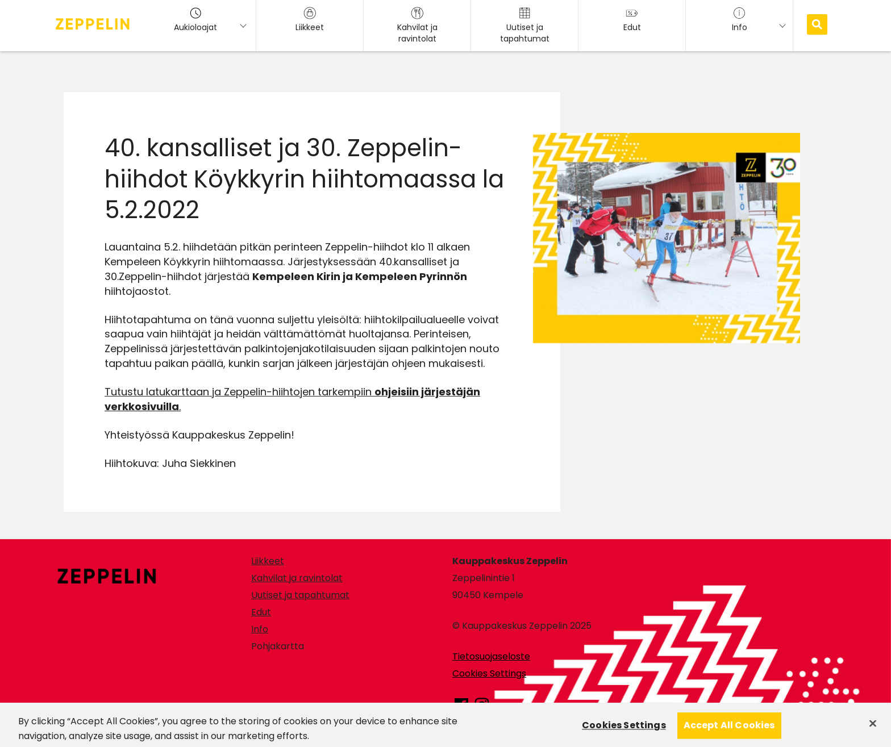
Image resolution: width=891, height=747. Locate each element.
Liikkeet (267, 560)
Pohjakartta (277, 646)
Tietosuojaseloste (491, 656)
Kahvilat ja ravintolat (297, 578)
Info (259, 629)
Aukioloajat (195, 20)
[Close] (872, 728)
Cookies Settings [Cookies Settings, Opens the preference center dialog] (624, 730)
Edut (261, 612)
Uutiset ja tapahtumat (300, 595)
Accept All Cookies (729, 730)
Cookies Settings (489, 673)
